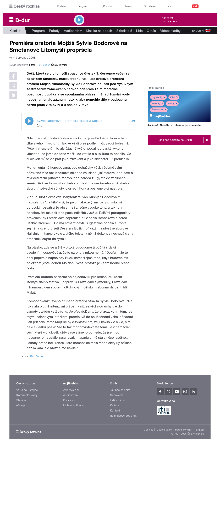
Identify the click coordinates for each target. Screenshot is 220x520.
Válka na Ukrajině (27, 462)
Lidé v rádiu (117, 473)
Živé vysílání (159, 109)
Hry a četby (158, 97)
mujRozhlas (105, 6)
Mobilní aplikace (73, 478)
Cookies (148, 502)
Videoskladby (170, 31)
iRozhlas (61, 6)
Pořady (54, 31)
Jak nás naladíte (120, 462)
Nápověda (116, 468)
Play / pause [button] (29, 194)
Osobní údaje (164, 502)
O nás (151, 31)
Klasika (14, 31)
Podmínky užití (183, 502)
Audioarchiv (169, 21)
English (199, 502)
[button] (133, 194)
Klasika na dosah (99, 31)
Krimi (174, 97)
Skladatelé (124, 31)
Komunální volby (26, 468)
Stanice (128, 6)
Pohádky (157, 103)
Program (82, 6)
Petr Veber (43, 137)
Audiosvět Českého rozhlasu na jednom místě (174, 125)
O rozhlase (150, 6)
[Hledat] (206, 6)
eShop (20, 478)
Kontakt (115, 483)
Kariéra (114, 478)
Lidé (139, 31)
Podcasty (69, 473)
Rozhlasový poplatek (123, 488)
